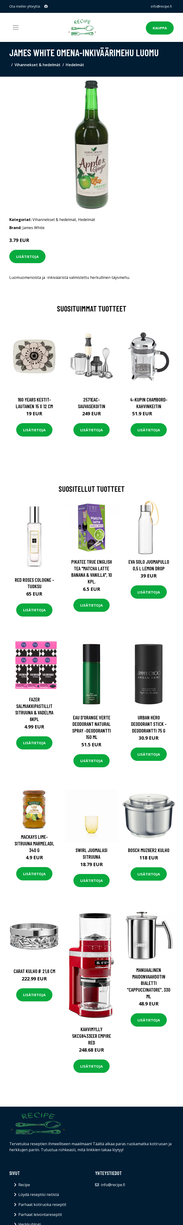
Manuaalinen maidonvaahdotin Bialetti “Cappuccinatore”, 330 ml (148, 983)
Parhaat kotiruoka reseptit (42, 1204)
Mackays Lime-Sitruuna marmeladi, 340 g (34, 843)
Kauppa (160, 27)
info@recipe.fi (161, 6)
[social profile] (46, 6)
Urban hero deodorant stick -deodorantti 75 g (149, 723)
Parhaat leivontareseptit (40, 1214)
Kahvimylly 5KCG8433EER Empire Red (91, 1035)
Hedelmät (75, 64)
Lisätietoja (27, 256)
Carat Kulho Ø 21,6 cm (34, 971)
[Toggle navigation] (15, 27)
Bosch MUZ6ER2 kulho (148, 850)
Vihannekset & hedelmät (38, 64)
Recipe (24, 1184)
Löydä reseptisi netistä (38, 1194)
